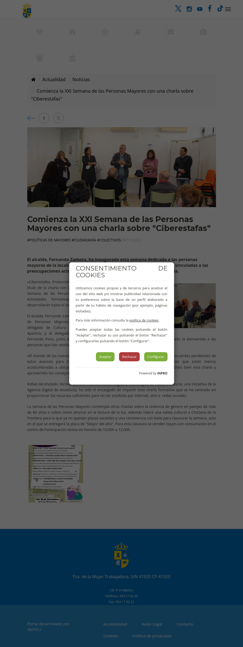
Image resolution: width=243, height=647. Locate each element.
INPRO (162, 373)
